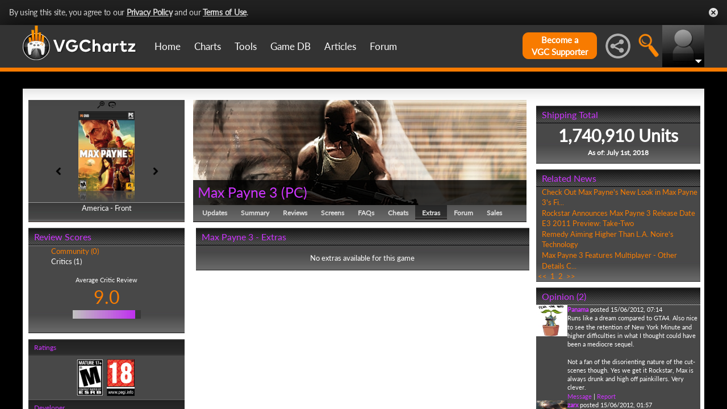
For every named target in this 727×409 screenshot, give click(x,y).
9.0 (107, 297)
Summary (255, 212)
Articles (340, 46)
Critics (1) (66, 261)
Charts (207, 46)
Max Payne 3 (238, 192)
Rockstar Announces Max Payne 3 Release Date (618, 213)
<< (542, 276)
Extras (431, 212)
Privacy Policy (150, 12)
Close (713, 12)
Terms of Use (224, 12)
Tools (246, 46)
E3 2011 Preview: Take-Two (588, 223)
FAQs (366, 212)
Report (606, 396)
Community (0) (75, 251)
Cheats (398, 212)
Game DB (290, 46)
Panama (577, 309)
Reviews (295, 212)
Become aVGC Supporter (560, 46)
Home (167, 46)
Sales (494, 212)
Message (579, 396)
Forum (383, 46)
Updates (214, 212)
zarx (572, 404)
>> (571, 276)
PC (294, 192)
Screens (332, 212)
